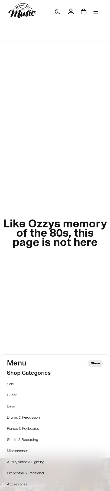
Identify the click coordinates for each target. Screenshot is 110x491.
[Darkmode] (57, 11)
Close (95, 363)
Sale (10, 384)
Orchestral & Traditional (25, 473)
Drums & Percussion (23, 418)
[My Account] (71, 11)
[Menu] (96, 11)
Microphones (17, 451)
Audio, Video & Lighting (25, 462)
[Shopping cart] (83, 11)
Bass (11, 406)
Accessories (17, 484)
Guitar (11, 395)
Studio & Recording (22, 440)
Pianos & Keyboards (23, 429)
